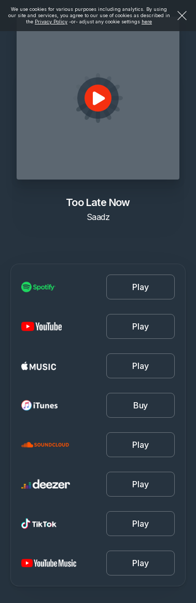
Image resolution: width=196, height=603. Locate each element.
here (147, 21)
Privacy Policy (51, 21)
